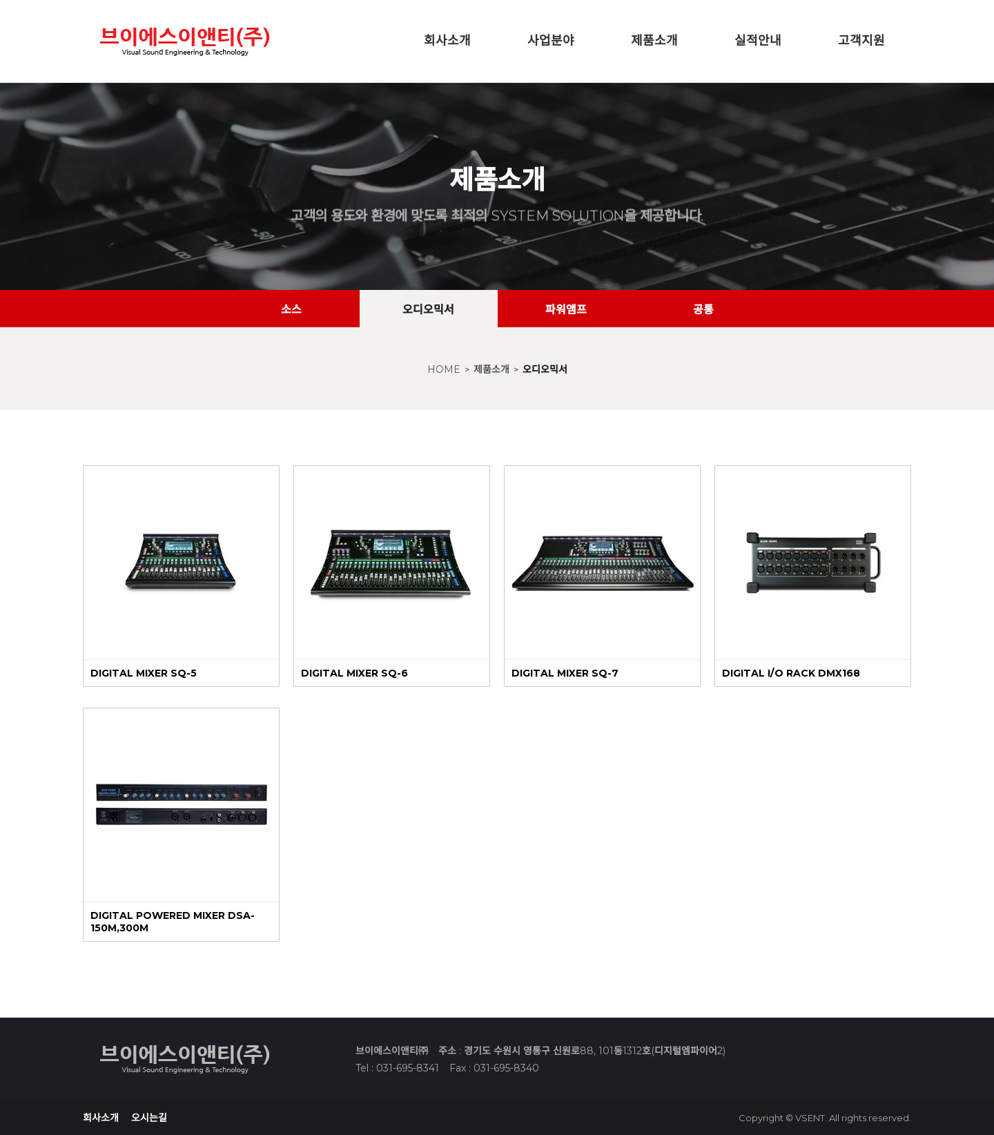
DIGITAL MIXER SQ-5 (143, 673)
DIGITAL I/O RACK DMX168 (791, 673)
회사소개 (447, 40)
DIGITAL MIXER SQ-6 (354, 673)
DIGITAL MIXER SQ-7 (564, 673)
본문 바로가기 (0, 0)
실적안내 (757, 40)
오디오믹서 (545, 369)
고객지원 (861, 40)
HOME (443, 369)
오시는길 (149, 1118)
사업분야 (550, 40)
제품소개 (654, 40)
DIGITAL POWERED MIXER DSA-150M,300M (172, 921)
